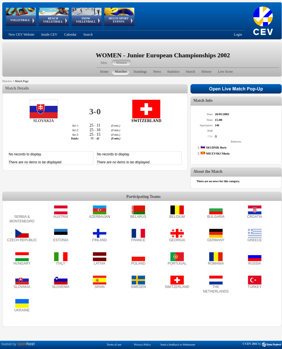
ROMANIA (216, 263)
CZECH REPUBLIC (22, 240)
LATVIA (99, 263)
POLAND (138, 263)
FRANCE (138, 240)
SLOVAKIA (22, 287)
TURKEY (255, 287)
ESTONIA (60, 240)
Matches (7, 81)
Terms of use (114, 344)
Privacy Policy (142, 344)
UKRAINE (21, 310)
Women (121, 63)
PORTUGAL (177, 263)
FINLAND (99, 240)
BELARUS (138, 217)
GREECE (254, 240)
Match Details (17, 88)
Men (104, 63)
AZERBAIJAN (99, 217)
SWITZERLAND (177, 287)
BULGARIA (216, 217)
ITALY (60, 263)
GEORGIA (177, 240)
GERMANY (216, 240)
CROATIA (254, 217)
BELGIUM (177, 217)
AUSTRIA (60, 217)
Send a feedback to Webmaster (177, 344)
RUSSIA (254, 263)
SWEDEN (138, 287)
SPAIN (99, 287)
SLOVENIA (60, 287)
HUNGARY (22, 263)
